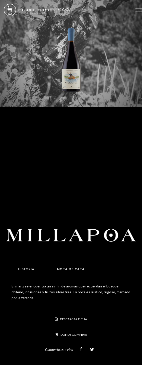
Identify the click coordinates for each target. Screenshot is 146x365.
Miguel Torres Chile (37, 10)
